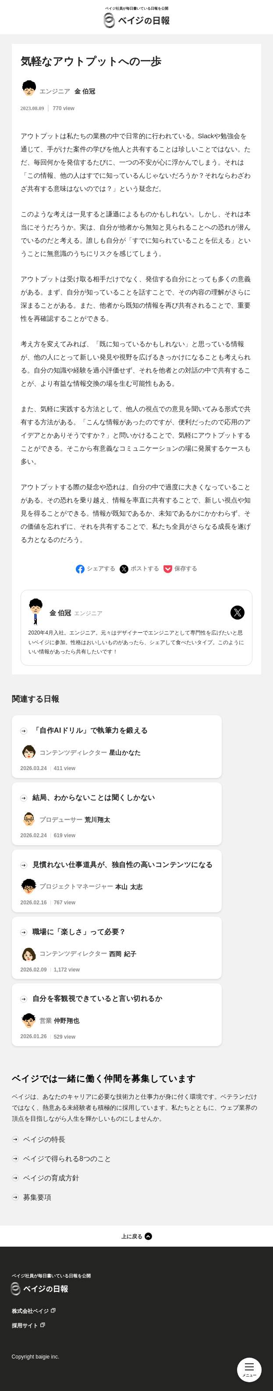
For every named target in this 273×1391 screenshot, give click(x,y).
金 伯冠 (85, 92)
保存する (185, 568)
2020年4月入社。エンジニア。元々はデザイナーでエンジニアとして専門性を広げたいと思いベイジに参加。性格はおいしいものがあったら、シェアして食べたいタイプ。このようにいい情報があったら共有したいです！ (136, 642)
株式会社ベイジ (30, 1311)
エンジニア (54, 92)
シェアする (101, 568)
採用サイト (25, 1326)
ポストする (145, 568)
